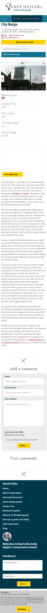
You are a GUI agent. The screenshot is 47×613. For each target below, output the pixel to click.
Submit (22, 446)
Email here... (10, 576)
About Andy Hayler (12, 493)
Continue (22, 609)
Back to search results (25, 42)
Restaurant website (12, 38)
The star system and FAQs (16, 520)
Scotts (26, 194)
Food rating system (12, 502)
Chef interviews (11, 524)
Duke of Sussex (35, 340)
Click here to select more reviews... (16, 49)
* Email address (10, 388)
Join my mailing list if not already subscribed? (22, 440)
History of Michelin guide (16, 515)
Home (6, 489)
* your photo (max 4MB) (13, 432)
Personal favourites (13, 498)
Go (44, 18)
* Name (7, 377)
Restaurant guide (11, 511)
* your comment (10, 399)
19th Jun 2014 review (11, 54)
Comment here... (11, 562)
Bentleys (16, 194)
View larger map (10, 174)
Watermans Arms (11, 343)
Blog (5, 529)
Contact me (8, 506)
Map (5, 35)
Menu (6, 18)
